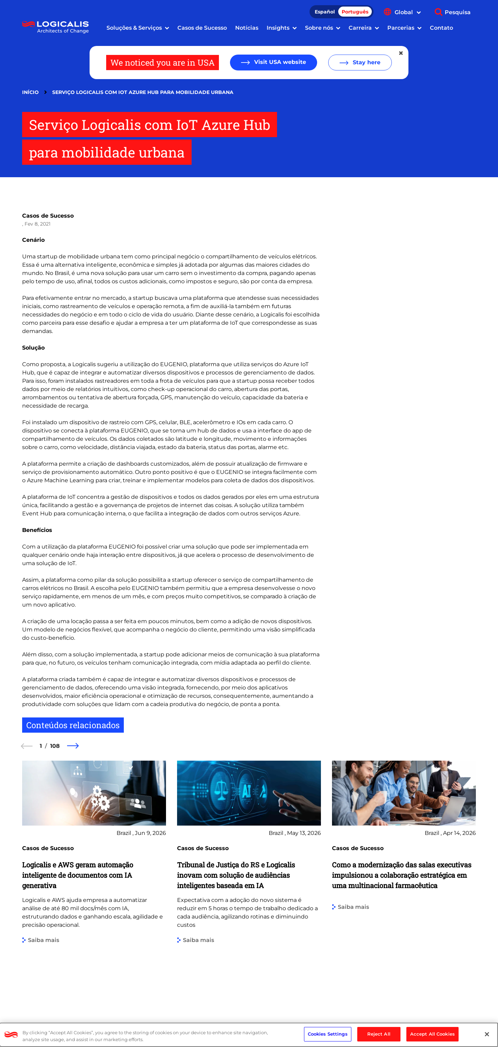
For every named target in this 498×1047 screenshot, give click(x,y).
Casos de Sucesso (202, 28)
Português (355, 12)
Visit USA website (279, 62)
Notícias (246, 28)
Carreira (360, 28)
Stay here (365, 62)
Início (30, 92)
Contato (441, 28)
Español (325, 12)
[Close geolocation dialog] (401, 53)
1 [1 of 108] (41, 746)
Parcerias (400, 28)
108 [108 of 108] (55, 746)
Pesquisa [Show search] (458, 12)
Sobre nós (319, 28)
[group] (94, 881)
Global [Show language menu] (408, 12)
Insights (278, 28)
